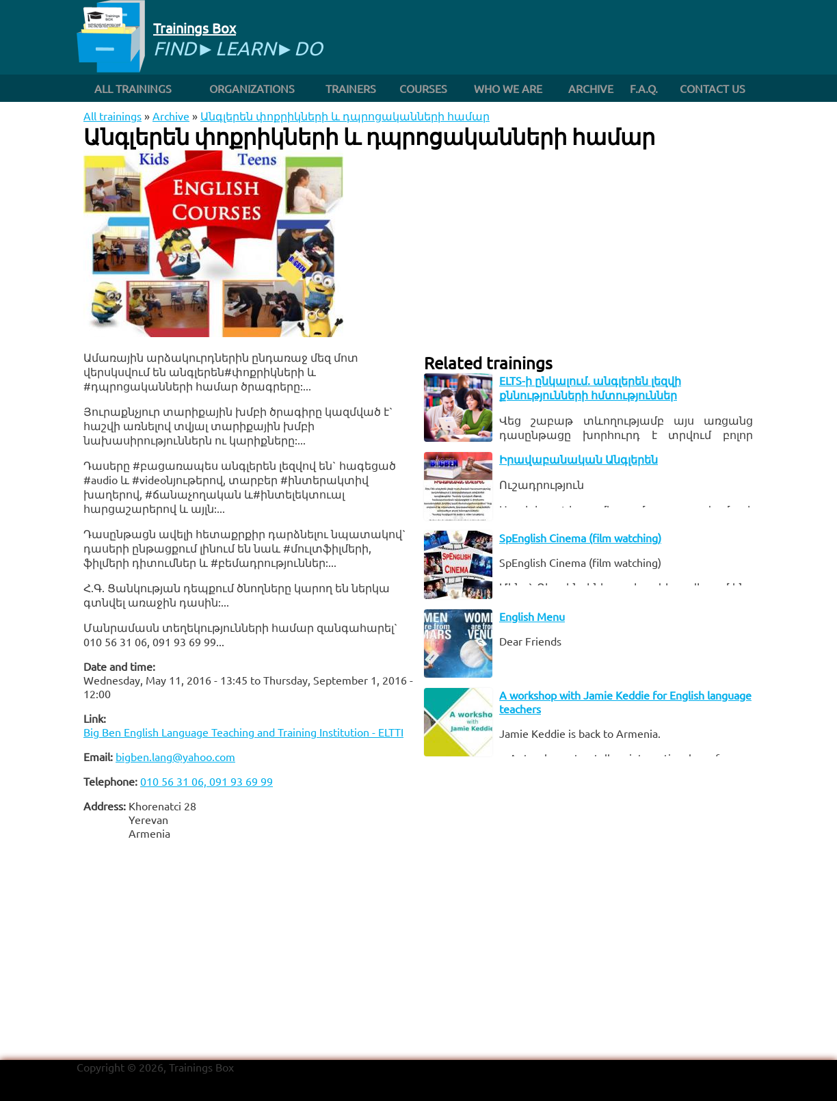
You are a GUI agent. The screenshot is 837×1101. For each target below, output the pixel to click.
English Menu (532, 616)
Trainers (351, 88)
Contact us (712, 88)
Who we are (508, 88)
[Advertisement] (248, 946)
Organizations (252, 88)
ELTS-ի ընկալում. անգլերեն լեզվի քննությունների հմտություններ (590, 387)
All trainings (133, 88)
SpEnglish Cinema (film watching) (580, 537)
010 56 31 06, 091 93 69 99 (206, 781)
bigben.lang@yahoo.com (175, 756)
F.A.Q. (644, 88)
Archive (590, 88)
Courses (423, 88)
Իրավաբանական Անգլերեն (578, 459)
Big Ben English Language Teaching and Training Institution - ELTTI (243, 732)
